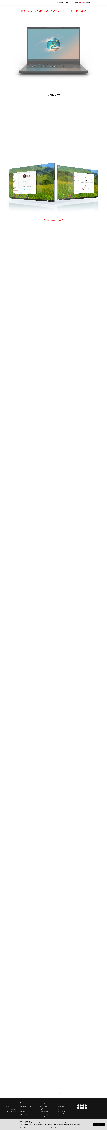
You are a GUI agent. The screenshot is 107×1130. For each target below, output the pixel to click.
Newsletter (61, 1113)
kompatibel (14, 1098)
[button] (100, 3)
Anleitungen (42, 1114)
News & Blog (61, 1109)
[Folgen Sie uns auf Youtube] (78, 1113)
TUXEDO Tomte (24, 1113)
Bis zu (29, 1098)
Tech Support (93, 1098)
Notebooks (60, 2)
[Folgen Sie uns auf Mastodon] (83, 1111)
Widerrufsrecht (43, 1118)
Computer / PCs (69, 2)
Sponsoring (61, 1118)
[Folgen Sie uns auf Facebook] (78, 1111)
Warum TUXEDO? (24, 1109)
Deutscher (77, 1098)
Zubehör (77, 2)
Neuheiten (88, 2)
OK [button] (99, 1124)
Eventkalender (62, 1114)
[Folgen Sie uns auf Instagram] (81, 1111)
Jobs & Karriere (62, 1116)
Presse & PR (61, 1111)
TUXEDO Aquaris (24, 1118)
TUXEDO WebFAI (24, 1114)
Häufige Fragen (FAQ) (44, 1113)
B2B (82, 2)
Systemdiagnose (43, 1111)
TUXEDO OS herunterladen (54, 220)
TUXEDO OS (23, 1116)
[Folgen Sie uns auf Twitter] (86, 1111)
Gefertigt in (61, 1098)
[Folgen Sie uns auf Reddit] (86, 1113)
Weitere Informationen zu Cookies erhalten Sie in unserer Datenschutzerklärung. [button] (39, 1128)
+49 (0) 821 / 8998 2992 (12, 1116)
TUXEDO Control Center (26, 1111)
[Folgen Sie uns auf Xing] (81, 1113)
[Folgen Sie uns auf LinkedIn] (83, 1113)
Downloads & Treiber (44, 1109)
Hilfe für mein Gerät (44, 1116)
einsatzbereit (45, 1098)
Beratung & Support (11, 1109)
